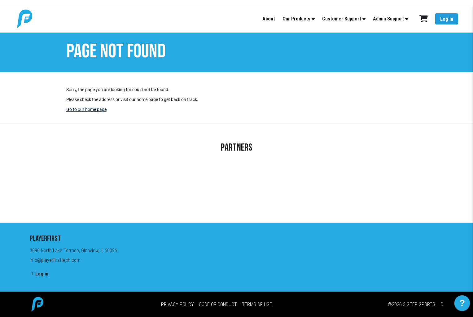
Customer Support (341, 19)
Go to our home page (86, 109)
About (268, 19)
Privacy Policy (177, 304)
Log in (446, 19)
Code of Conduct (218, 304)
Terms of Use (257, 304)
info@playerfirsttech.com (55, 260)
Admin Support (388, 19)
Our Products (296, 19)
